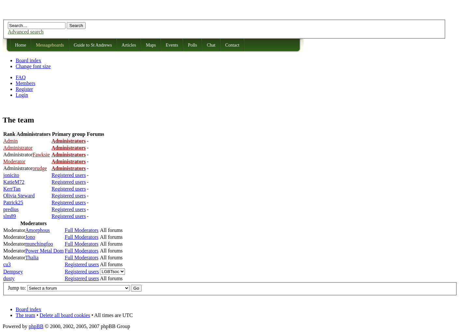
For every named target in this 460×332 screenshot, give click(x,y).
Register (24, 89)
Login (22, 95)
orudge (40, 168)
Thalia (32, 257)
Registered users (68, 175)
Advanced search (26, 32)
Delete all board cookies (65, 315)
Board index (28, 60)
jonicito (11, 175)
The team (25, 315)
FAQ (21, 77)
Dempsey (13, 271)
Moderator (14, 161)
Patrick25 (13, 202)
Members (25, 83)
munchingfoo (39, 244)
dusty (9, 278)
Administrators (68, 141)
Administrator (18, 148)
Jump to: (17, 288)
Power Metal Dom (44, 250)
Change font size (33, 66)
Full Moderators (82, 230)
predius (11, 209)
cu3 (7, 264)
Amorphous (37, 230)
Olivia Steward (19, 195)
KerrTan (12, 189)
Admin (10, 141)
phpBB (36, 326)
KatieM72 (13, 182)
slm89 (9, 216)
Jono (30, 237)
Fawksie (41, 154)
